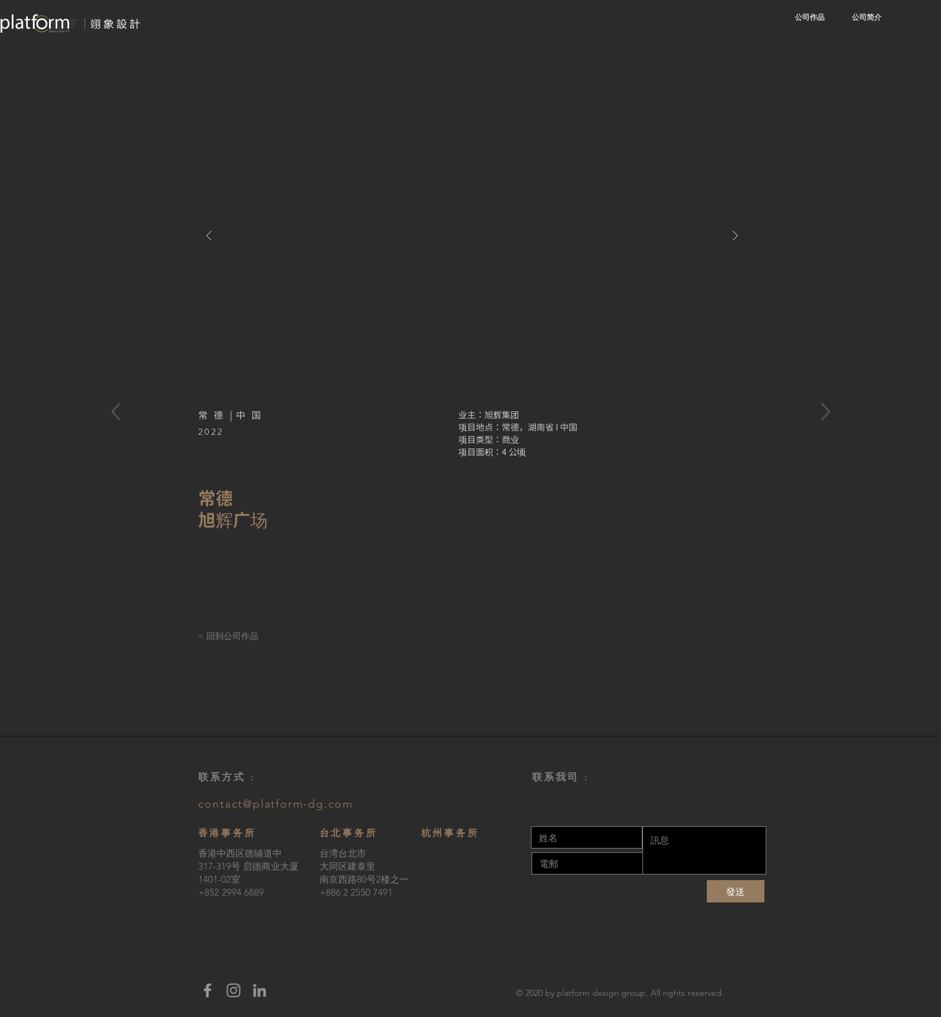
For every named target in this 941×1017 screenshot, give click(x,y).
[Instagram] (233, 990)
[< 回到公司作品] (237, 636)
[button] (472, 235)
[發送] (735, 891)
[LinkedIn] (259, 990)
